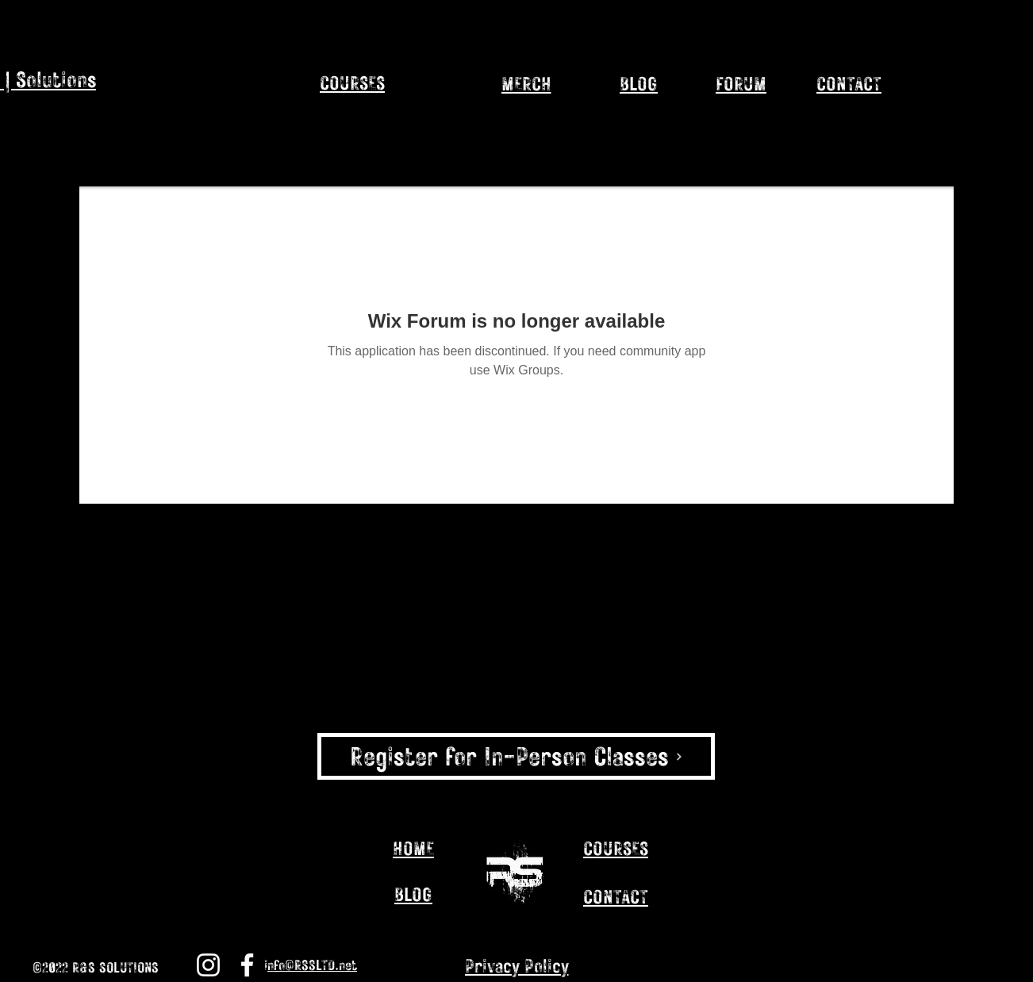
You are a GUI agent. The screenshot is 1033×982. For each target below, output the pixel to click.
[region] (395, 111)
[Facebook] (247, 964)
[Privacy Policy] (516, 965)
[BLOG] (638, 83)
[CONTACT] (849, 83)
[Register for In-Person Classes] (516, 756)
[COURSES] (615, 848)
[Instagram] (862, 968)
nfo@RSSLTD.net (312, 964)
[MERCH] (526, 83)
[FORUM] (741, 83)
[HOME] (413, 848)
